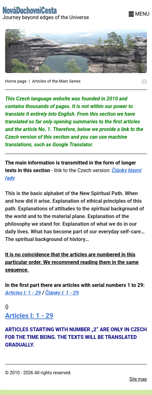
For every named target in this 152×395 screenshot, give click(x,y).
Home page (16, 81)
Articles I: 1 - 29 (23, 293)
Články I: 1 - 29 (62, 293)
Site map (138, 379)
